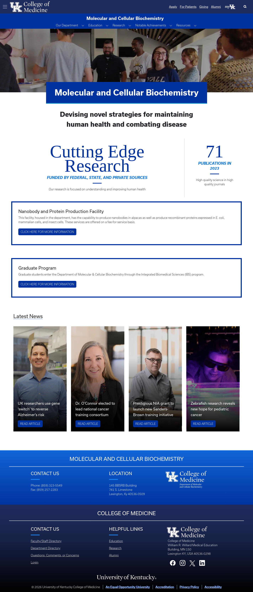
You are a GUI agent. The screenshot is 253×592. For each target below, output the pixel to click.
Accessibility (213, 587)
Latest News (28, 316)
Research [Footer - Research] (115, 548)
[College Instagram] (182, 564)
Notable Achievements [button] (150, 25)
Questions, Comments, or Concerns (55, 555)
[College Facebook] (173, 564)
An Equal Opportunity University (128, 587)
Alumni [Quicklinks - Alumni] (216, 6)
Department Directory (45, 548)
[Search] (246, 6)
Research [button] (119, 25)
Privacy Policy (189, 587)
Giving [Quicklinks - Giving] (203, 6)
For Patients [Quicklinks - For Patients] (188, 6)
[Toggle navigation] (5, 6)
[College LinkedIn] (202, 564)
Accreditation (165, 587)
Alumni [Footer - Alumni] (114, 555)
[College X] (192, 563)
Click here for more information (47, 231)
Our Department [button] (67, 25)
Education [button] (95, 25)
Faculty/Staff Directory (46, 541)
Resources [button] (183, 25)
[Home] (30, 6)
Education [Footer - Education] (116, 541)
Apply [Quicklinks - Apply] (173, 6)
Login (34, 562)
